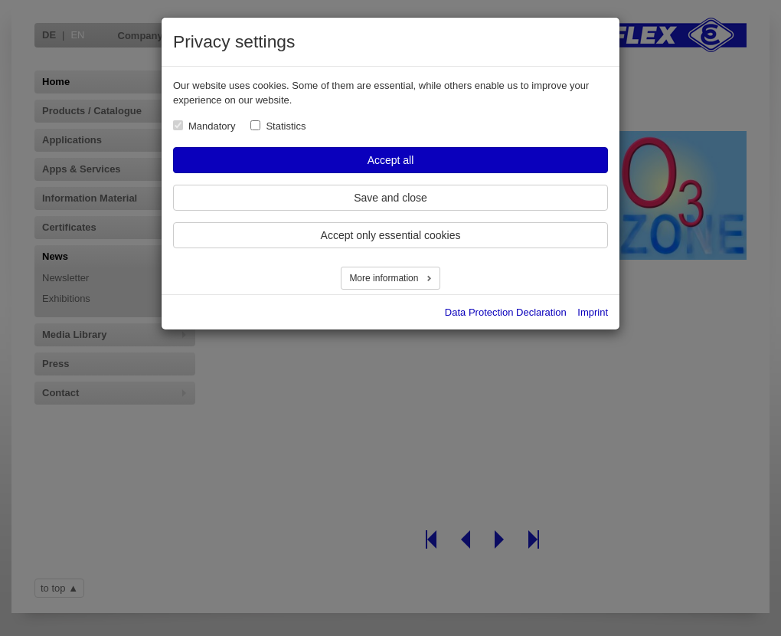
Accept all (391, 160)
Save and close (390, 198)
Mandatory (211, 126)
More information (384, 278)
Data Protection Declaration (506, 312)
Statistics (286, 126)
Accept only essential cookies (391, 235)
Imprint (592, 312)
